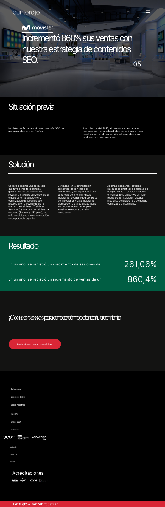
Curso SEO (16, 422)
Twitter (13, 461)
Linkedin (13, 447)
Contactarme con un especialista (35, 344)
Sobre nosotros (18, 405)
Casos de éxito (18, 397)
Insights (14, 414)
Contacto (15, 430)
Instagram (14, 454)
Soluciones (16, 389)
